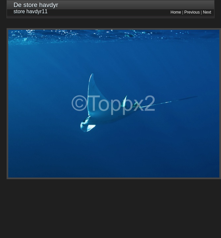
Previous (192, 12)
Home (176, 12)
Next (207, 12)
